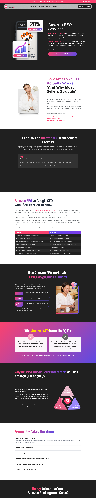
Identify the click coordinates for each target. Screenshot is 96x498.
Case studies (41, 6)
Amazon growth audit (40, 1)
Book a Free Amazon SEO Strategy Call (62, 54)
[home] (9, 6)
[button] (33, 6)
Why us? (48, 6)
